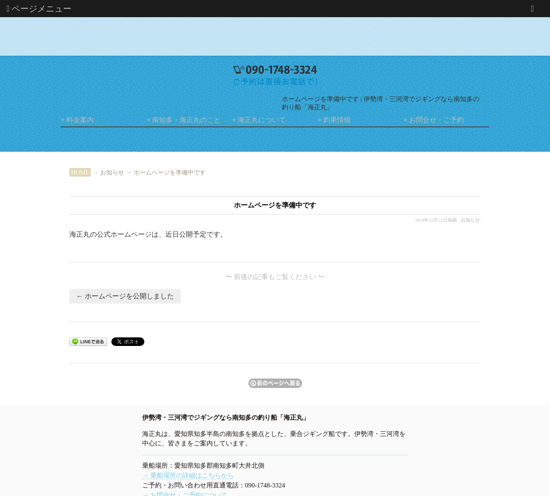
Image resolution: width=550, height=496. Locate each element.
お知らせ (112, 172)
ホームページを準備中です (170, 172)
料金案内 (80, 119)
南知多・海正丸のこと (186, 119)
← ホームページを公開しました (125, 296)
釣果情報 (337, 119)
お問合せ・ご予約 (436, 119)
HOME (80, 172)
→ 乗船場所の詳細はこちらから (188, 475)
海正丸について (262, 119)
